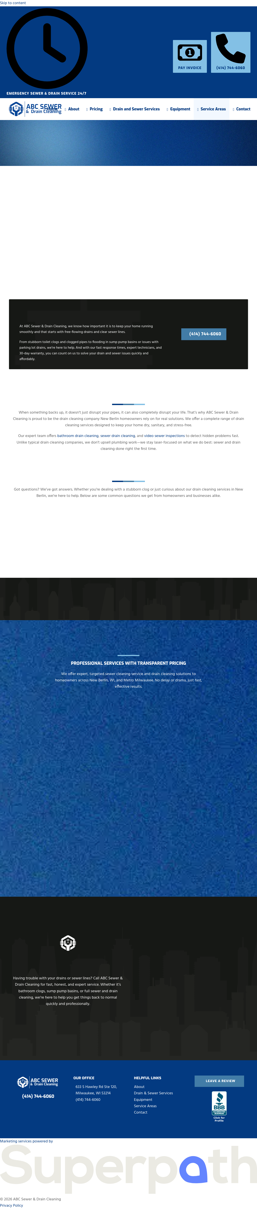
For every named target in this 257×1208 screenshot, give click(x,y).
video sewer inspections (164, 436)
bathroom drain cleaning (78, 436)
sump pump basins (123, 342)
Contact (140, 1112)
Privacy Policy (11, 1204)
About (139, 1086)
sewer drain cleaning (117, 436)
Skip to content (13, 3)
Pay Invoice (190, 65)
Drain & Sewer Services (153, 1092)
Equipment (143, 1099)
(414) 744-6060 (231, 65)
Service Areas (145, 1105)
